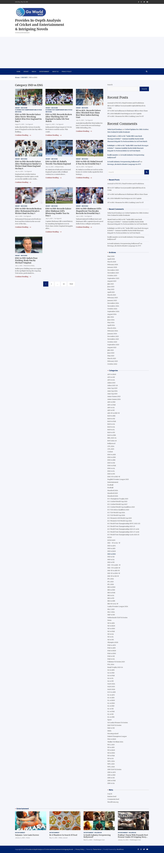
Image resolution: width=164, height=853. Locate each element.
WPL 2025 (111, 764)
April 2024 (111, 325)
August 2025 (111, 281)
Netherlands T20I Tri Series (117, 617)
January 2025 (112, 300)
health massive (112, 155)
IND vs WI (110, 562)
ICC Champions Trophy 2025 (117, 499)
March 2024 (111, 328)
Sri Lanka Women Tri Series (117, 723)
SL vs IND (110, 706)
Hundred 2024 (112, 490)
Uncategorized (112, 733)
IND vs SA (110, 560)
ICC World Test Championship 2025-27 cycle (28, 110)
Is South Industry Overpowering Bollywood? (123, 162)
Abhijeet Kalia (59, 167)
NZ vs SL (110, 637)
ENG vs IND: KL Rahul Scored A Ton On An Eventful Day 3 (89, 162)
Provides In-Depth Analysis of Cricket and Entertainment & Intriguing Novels (39, 24)
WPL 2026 (111, 767)
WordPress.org (113, 802)
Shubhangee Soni (99, 840)
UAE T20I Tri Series (114, 725)
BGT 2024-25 (112, 441)
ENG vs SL (111, 471)
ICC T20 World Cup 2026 (116, 515)
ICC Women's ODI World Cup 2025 (119, 518)
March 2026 (111, 262)
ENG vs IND (24, 108)
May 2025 (110, 289)
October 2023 (112, 342)
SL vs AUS (110, 698)
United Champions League (117, 736)
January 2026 (112, 267)
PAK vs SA (111, 659)
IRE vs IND (111, 590)
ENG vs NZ (111, 463)
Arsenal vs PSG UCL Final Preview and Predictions (125, 103)
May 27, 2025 (53, 838)
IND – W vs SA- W (113, 543)
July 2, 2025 (18, 266)
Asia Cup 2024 (112, 391)
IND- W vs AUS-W (113, 568)
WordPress (120, 849)
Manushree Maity (29, 266)
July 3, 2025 (79, 216)
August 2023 (111, 347)
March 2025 (111, 295)
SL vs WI (110, 714)
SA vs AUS (111, 670)
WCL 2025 (111, 745)
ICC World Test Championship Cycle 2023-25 (123, 535)
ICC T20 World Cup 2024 (116, 512)
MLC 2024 (111, 612)
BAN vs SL (111, 430)
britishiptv (111, 145)
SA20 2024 (111, 684)
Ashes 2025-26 (112, 385)
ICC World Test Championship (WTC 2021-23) (123, 523)
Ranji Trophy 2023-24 (115, 667)
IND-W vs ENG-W (113, 573)
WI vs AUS (111, 747)
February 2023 (112, 361)
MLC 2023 (111, 609)
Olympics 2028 (112, 642)
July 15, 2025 (80, 120)
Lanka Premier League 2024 (117, 606)
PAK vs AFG (111, 645)
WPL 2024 (111, 761)
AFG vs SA (111, 380)
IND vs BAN (111, 551)
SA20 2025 (111, 686)
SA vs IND (110, 673)
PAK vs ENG (111, 653)
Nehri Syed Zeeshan (114, 129)
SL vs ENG (111, 703)
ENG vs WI (111, 474)
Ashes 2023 (111, 383)
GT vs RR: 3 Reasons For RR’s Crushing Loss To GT (125, 116)
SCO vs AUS (111, 692)
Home (18, 71)
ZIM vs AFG (111, 772)
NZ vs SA (110, 634)
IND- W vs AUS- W (113, 565)
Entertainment (44, 71)
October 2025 (112, 275)
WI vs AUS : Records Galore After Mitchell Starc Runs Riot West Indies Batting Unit (88, 114)
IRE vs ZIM (111, 601)
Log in (109, 794)
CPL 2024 (110, 446)
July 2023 (110, 350)
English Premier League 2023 (118, 479)
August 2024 (112, 314)
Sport (109, 720)
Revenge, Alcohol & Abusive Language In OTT (124, 164)
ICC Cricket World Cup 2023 (117, 501)
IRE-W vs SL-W (112, 604)
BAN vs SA (111, 424)
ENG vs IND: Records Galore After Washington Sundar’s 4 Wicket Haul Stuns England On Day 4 (28, 165)
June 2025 (110, 287)
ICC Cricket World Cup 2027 (117, 504)
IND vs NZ (111, 557)
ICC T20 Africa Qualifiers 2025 (118, 510)
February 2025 (112, 298)
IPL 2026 (110, 584)
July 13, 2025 (49, 167)
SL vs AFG (111, 695)
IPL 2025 (110, 582)
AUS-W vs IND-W (113, 413)
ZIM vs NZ (111, 778)
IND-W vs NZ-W (113, 576)
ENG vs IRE (111, 460)
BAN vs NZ (111, 419)
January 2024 (112, 334)
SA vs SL (110, 678)
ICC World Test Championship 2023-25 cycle (123, 529)
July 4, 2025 (49, 218)
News (109, 620)
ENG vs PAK (111, 465)
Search (110, 85)
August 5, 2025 (19, 124)
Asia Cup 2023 (112, 388)
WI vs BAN (111, 750)
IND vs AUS (111, 548)
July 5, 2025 (18, 216)
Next (71, 284)
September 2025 (113, 278)
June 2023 (110, 353)
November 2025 (113, 273)
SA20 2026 (111, 689)
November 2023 (113, 339)
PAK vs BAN (111, 651)
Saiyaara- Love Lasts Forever (27, 835)
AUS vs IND (111, 402)
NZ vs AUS (111, 623)
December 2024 (113, 303)
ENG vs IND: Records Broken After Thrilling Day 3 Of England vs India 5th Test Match (58, 117)
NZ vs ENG (111, 628)
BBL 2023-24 (111, 438)
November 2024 (113, 306)
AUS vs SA (111, 407)
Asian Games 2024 (114, 399)
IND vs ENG (18, 112)
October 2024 (112, 309)
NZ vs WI (110, 640)
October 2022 (112, 364)
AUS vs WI (111, 410)
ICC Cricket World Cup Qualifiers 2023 (121, 507)
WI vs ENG (111, 753)
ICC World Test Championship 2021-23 (121, 526)
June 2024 (111, 320)
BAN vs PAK (111, 421)
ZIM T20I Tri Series (114, 769)
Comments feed (113, 799)
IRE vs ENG (111, 587)
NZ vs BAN (111, 626)
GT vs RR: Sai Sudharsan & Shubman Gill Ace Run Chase (127, 111)
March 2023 (111, 358)
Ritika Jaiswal (63, 838)
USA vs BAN (111, 739)
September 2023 (113, 345)
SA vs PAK (111, 675)
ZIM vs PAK (111, 780)
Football (110, 485)
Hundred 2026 (112, 496)
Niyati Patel (111, 136)
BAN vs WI (111, 432)
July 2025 (110, 284)
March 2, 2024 (88, 840)
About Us (55, 71)
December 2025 (113, 270)
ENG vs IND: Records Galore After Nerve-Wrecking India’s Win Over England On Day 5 (28, 117)
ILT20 (109, 537)
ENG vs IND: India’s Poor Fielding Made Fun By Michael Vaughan (26, 260)
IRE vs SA (110, 595)
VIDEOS (34, 71)
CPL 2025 (110, 449)
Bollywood (111, 443)
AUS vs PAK (111, 405)
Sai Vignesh (29, 124)
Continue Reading (23, 135)
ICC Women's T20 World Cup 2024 (119, 521)
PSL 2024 (110, 664)
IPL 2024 (110, 579)
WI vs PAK (111, 756)
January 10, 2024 (123, 840)
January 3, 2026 (20, 838)
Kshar (28, 838)
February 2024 (112, 331)
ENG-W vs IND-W (113, 477)
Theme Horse (97, 849)
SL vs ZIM (110, 717)
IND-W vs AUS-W (113, 570)
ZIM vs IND (111, 775)
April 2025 (111, 292)
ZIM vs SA (111, 783)
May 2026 (110, 256)
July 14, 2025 (19, 171)
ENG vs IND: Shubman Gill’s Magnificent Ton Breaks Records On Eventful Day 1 (88, 210)
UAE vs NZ (111, 728)
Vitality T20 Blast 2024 (115, 742)
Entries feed (111, 796)
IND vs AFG (111, 546)
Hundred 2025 (112, 493)
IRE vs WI (110, 598)
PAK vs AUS (111, 648)
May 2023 (110, 356)
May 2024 (110, 322)
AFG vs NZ (111, 377)
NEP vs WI (111, 615)
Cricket (26, 71)
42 (64, 284)
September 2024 (113, 311)
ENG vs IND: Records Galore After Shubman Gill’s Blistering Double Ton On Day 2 (58, 212)
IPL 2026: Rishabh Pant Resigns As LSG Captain (124, 114)
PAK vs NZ (111, 656)
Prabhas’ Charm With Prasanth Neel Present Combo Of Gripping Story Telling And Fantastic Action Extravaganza (133, 838)
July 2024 (110, 317)
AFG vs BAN (111, 374)
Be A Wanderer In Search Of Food (63, 835)
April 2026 (111, 259)
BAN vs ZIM (111, 435)
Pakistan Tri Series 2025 (116, 662)
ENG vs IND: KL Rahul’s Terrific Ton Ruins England (58, 162)
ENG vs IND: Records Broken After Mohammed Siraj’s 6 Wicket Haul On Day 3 (28, 210)
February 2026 (112, 264)
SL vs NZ (110, 709)
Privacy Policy (67, 71)
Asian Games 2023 (113, 396)
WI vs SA (110, 758)
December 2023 (113, 336)
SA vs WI (110, 681)
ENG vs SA (111, 468)
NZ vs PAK (111, 631)
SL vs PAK (111, 711)
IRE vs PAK (111, 593)
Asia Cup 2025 (112, 394)
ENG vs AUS (111, 454)
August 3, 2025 (50, 124)
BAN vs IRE (111, 416)
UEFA (109, 731)
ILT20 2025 (111, 540)
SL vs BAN (111, 700)
